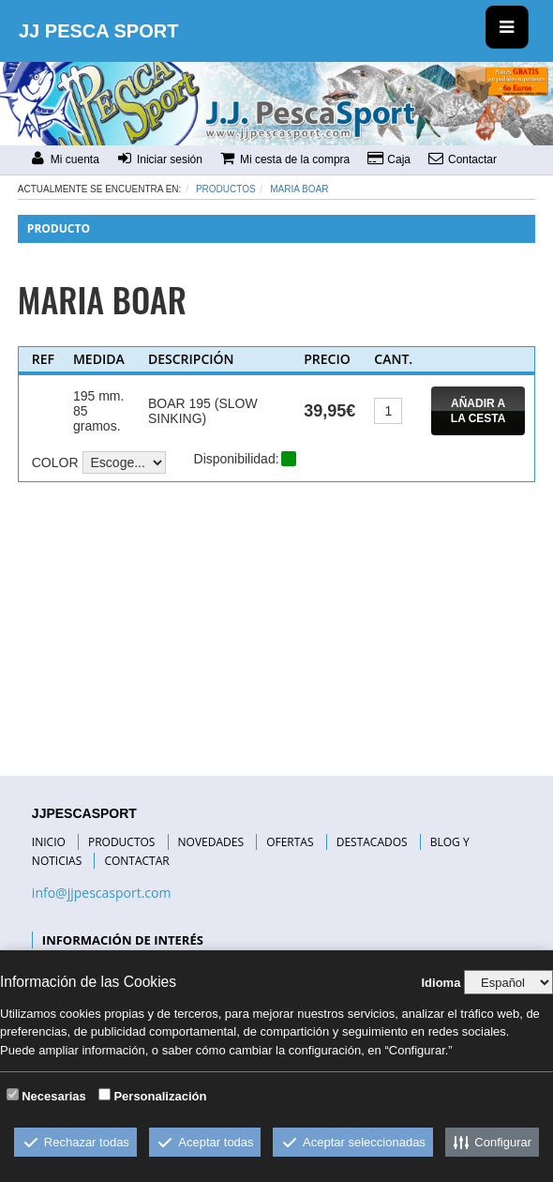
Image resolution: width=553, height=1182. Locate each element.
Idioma (440, 983)
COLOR (55, 462)
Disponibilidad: (236, 458)
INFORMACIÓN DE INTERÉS (122, 940)
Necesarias (54, 1096)
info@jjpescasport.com (102, 893)
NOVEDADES (211, 842)
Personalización (159, 1096)
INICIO (49, 842)
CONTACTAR (136, 861)
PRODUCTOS (122, 842)
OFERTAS (289, 842)
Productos (226, 189)
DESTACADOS (372, 842)
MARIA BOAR (299, 189)
